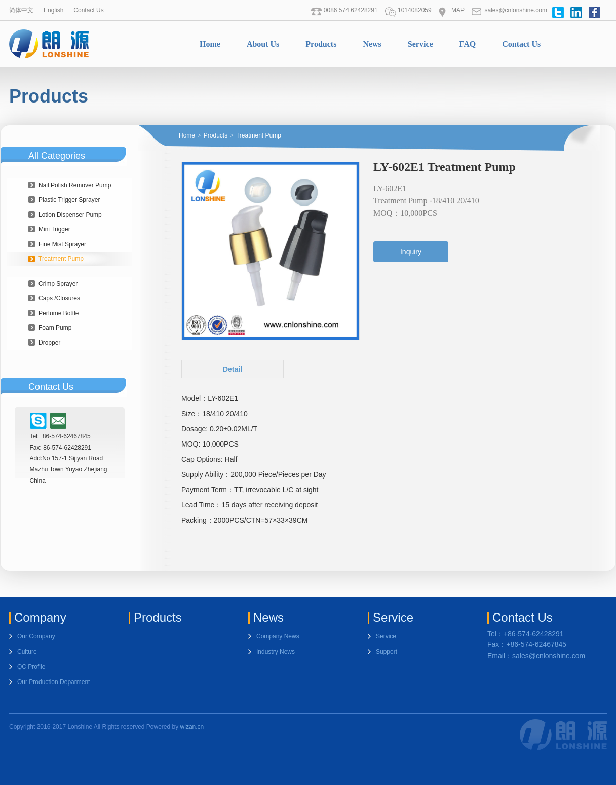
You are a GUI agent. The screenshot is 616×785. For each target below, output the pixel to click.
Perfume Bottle (58, 313)
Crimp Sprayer (58, 283)
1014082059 (408, 10)
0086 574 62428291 (344, 10)
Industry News (275, 651)
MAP (451, 10)
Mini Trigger (54, 229)
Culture (27, 651)
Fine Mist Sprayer (62, 244)
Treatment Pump (61, 258)
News (372, 44)
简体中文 (21, 10)
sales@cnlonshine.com (509, 10)
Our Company (36, 636)
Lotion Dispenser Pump (70, 214)
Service (420, 44)
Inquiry (410, 252)
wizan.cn (192, 726)
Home (210, 44)
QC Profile (31, 666)
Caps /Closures (59, 298)
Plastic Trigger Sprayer (69, 199)
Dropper (49, 342)
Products (320, 44)
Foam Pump (54, 327)
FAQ (467, 44)
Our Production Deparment (53, 682)
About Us (263, 44)
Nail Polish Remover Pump (74, 185)
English (53, 10)
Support (386, 651)
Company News (277, 636)
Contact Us (88, 10)
